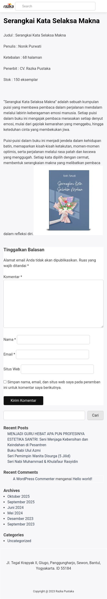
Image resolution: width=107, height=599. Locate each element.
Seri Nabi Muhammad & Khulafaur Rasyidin (42, 461)
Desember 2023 (20, 518)
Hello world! (82, 479)
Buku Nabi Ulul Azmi (24, 450)
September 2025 (21, 502)
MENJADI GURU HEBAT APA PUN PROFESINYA (46, 434)
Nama (9, 339)
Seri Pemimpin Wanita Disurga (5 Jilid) (38, 456)
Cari (95, 415)
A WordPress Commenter (34, 479)
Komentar (12, 277)
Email (9, 354)
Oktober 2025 (18, 496)
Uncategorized (19, 541)
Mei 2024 (15, 513)
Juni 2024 (15, 507)
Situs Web (11, 369)
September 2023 (21, 524)
